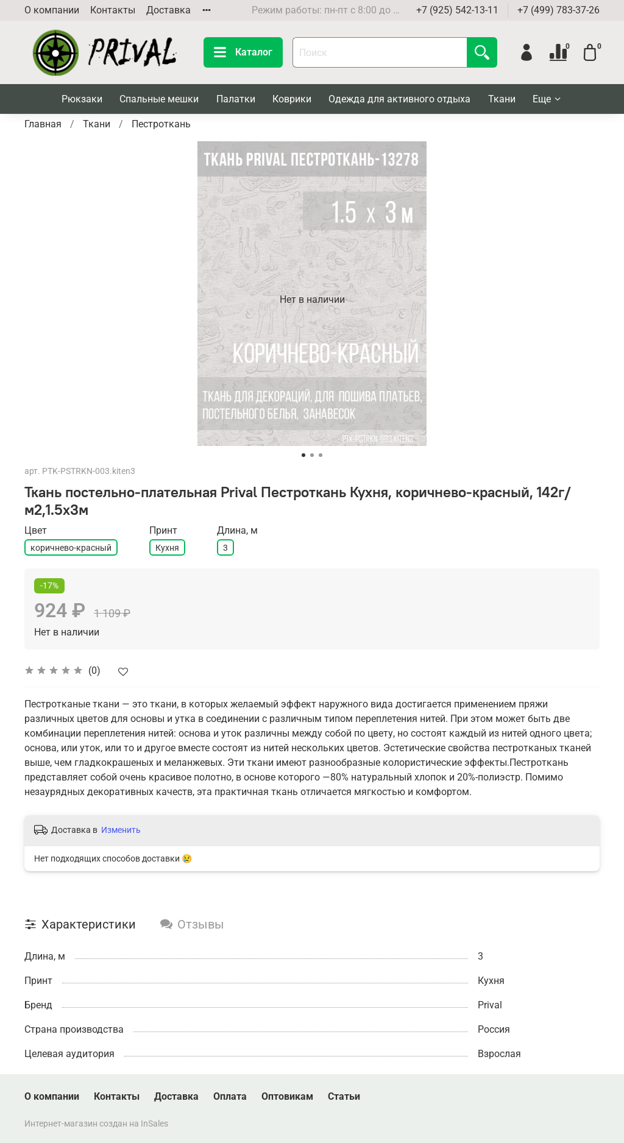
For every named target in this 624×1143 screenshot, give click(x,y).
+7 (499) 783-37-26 (558, 10)
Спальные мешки (159, 99)
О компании (51, 10)
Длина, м (237, 530)
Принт (163, 530)
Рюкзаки (82, 99)
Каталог (243, 52)
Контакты (112, 10)
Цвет (35, 530)
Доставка (168, 10)
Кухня (167, 548)
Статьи (344, 1096)
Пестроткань (161, 124)
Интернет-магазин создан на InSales (96, 1124)
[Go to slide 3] (320, 455)
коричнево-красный (71, 548)
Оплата (230, 1096)
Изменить (121, 830)
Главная (43, 124)
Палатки (235, 99)
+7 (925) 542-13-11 (457, 10)
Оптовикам (287, 1096)
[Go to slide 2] (312, 455)
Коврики (291, 99)
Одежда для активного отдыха (399, 99)
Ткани (502, 99)
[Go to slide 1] (303, 455)
